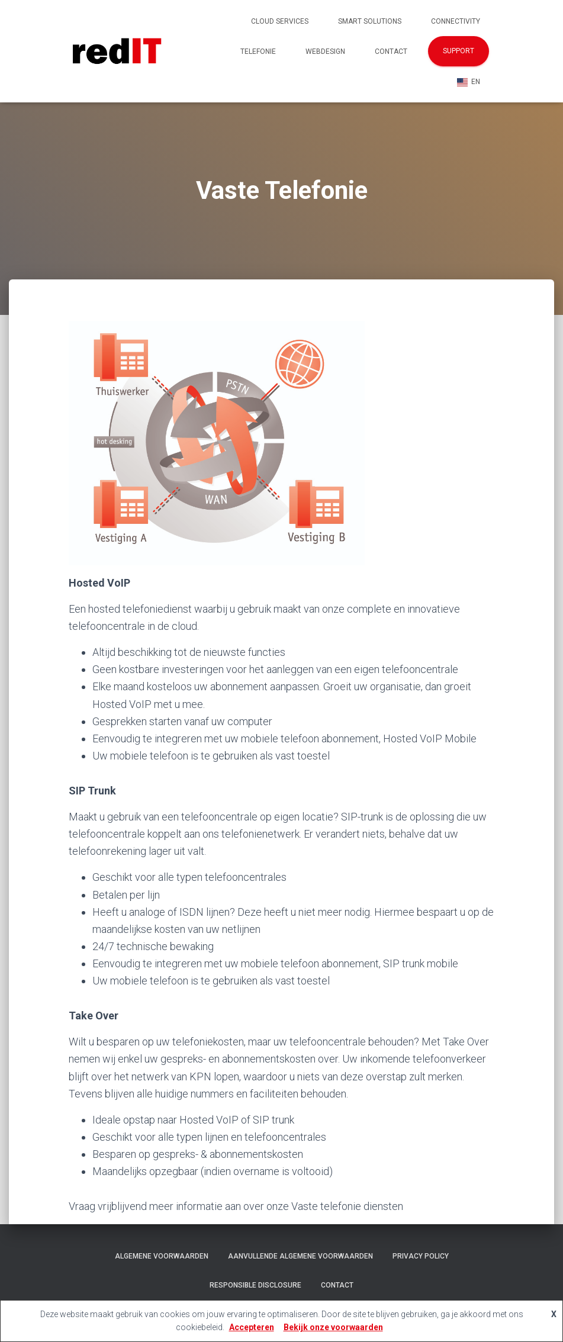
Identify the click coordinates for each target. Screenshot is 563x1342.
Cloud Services (279, 21)
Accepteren (251, 1327)
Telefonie (258, 51)
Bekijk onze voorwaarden (333, 1327)
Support (458, 51)
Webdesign (325, 51)
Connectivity (455, 21)
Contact (391, 51)
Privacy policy (421, 1256)
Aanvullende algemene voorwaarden (300, 1256)
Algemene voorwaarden (161, 1256)
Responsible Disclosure (255, 1285)
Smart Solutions (369, 21)
